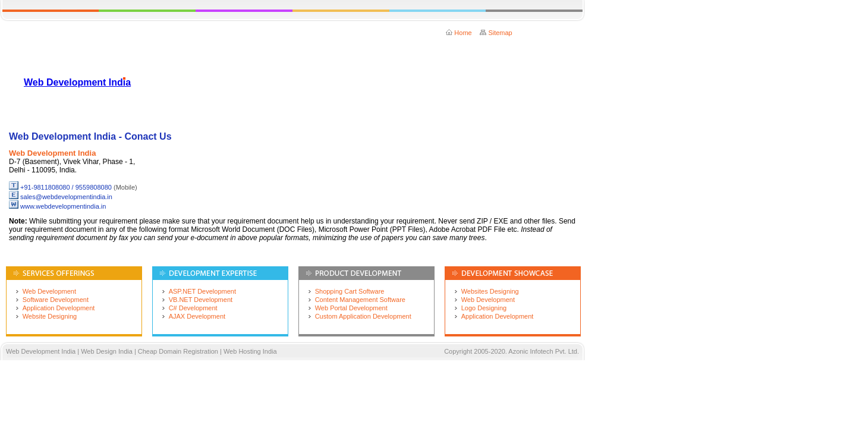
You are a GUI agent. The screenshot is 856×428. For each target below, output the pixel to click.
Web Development (49, 291)
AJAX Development (197, 316)
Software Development (56, 299)
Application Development (59, 307)
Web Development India (77, 82)
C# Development (193, 307)
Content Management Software (360, 299)
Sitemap (500, 32)
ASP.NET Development (202, 291)
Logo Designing (483, 307)
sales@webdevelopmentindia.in (66, 196)
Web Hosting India (250, 351)
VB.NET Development (200, 299)
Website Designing (50, 316)
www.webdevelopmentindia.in (63, 206)
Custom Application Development (363, 316)
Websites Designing (490, 291)
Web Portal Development (351, 307)
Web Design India (107, 351)
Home (462, 32)
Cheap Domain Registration (178, 351)
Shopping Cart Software (350, 291)
